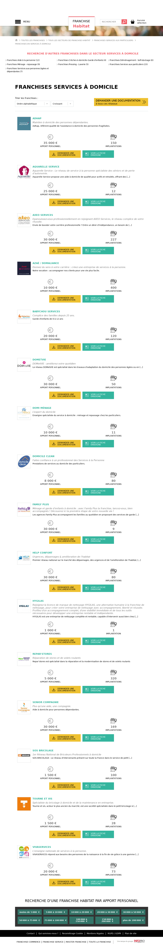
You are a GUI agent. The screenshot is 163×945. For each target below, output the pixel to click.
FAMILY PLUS (41, 504)
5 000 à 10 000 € (55, 912)
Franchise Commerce (28, 942)
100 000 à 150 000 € (81, 920)
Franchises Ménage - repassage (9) (22, 64)
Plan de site (130, 933)
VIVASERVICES (42, 847)
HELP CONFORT (42, 552)
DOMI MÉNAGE (42, 408)
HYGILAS (38, 601)
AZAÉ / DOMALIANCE (46, 263)
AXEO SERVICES (43, 215)
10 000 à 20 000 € (81, 912)
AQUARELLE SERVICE (46, 166)
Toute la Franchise (100, 942)
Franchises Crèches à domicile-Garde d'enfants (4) (81, 60)
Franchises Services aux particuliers (113, 40)
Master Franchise (76, 942)
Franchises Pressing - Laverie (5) (72, 64)
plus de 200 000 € (133, 920)
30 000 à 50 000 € (133, 912)
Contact (31, 933)
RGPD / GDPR (114, 933)
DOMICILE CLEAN (43, 456)
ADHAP (37, 118)
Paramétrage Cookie (72, 933)
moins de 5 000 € (29, 912)
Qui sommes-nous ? (48, 933)
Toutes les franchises (33, 40)
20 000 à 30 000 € (107, 912)
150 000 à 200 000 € (107, 920)
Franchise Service (53, 942)
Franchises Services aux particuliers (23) (128, 64)
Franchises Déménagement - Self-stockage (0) (130, 60)
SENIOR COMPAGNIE (46, 702)
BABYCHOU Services (46, 311)
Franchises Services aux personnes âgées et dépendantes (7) (27, 70)
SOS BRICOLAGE (43, 750)
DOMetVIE (39, 359)
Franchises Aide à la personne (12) (22, 60)
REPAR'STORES (42, 654)
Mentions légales (95, 933)
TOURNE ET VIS (42, 798)
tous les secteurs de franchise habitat (69, 40)
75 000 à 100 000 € (55, 920)
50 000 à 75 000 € (29, 920)
